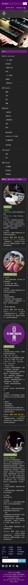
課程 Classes (6, 88)
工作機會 (8, 166)
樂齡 (7, 103)
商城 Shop (5, 108)
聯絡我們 (19, 547)
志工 (7, 157)
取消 (24, 560)
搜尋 (25, 3)
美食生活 (8, 116)
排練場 (8, 79)
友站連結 (8, 170)
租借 (7, 71)
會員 (12, 7)
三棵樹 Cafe (9, 67)
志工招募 (11, 551)
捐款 (7, 154)
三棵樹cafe (9, 83)
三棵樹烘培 (9, 120)
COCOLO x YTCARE (12, 136)
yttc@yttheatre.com (13, 239)
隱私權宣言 (20, 553)
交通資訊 (8, 174)
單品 (7, 127)
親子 (7, 99)
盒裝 (7, 123)
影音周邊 (8, 145)
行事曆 (8, 7)
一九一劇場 (9, 60)
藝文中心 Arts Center (8, 56)
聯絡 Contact (6, 162)
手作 (7, 95)
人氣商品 (8, 112)
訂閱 (20, 560)
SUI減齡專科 (9, 140)
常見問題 (19, 549)
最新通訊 (11, 553)
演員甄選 (11, 547)
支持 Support (6, 150)
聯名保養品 (9, 132)
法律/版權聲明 (20, 551)
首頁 (4, 179)
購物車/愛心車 (21, 8)
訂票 (3, 549)
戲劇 (7, 92)
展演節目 (8, 64)
